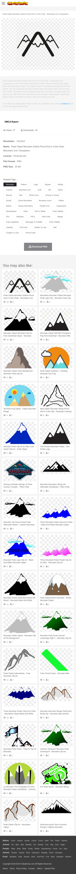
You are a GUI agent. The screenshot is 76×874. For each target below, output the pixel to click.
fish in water (40, 211)
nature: (6, 840)
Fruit (47, 857)
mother (37, 849)
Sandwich (59, 857)
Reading (44, 853)
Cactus (33, 841)
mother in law (40, 227)
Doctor (55, 849)
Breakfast (13, 857)
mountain (10, 184)
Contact (31, 868)
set (49, 190)
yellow (61, 200)
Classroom (35, 853)
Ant (12, 845)
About (5, 868)
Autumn (20, 841)
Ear (60, 849)
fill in (33, 217)
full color (24, 227)
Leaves (27, 841)
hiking (60, 184)
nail (55, 227)
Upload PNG (49, 868)
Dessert (26, 857)
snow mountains (25, 200)
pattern (24, 184)
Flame (57, 841)
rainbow (20, 217)
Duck (57, 845)
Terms (12, 868)
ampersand (61, 206)
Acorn (13, 841)
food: (5, 857)
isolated (9, 227)
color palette (54, 222)
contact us (65, 104)
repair (60, 217)
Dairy (20, 857)
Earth (47, 841)
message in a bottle (34, 222)
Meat (53, 857)
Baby (19, 849)
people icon (45, 206)
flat (20, 195)
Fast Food (40, 857)
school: (6, 852)
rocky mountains (25, 206)
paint (25, 211)
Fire (51, 841)
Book (28, 853)
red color (46, 217)
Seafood (68, 857)
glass (60, 190)
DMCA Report (11, 122)
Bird (22, 845)
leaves (9, 190)
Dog (51, 845)
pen (7, 217)
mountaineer (11, 211)
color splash (58, 211)
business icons (45, 200)
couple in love (12, 233)
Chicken (40, 845)
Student (14, 853)
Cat (34, 845)
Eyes (65, 849)
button (8, 206)
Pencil (51, 853)
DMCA (39, 868)
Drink (33, 857)
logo (36, 184)
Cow (46, 845)
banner (9, 195)
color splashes (12, 222)
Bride (24, 849)
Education (58, 853)
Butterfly (28, 845)
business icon (25, 190)
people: (6, 848)
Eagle (63, 845)
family (30, 849)
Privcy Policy (21, 868)
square (48, 184)
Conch (40, 841)
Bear (17, 845)
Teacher (22, 853)
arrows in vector (52, 195)
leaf (39, 190)
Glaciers (64, 841)
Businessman (46, 849)
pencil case (31, 233)
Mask (13, 849)
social (8, 200)
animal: (6, 844)
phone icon (34, 195)
